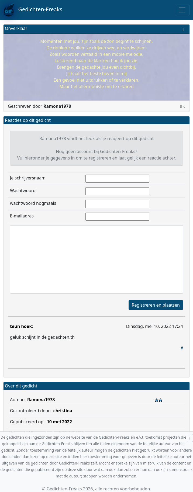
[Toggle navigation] (182, 10)
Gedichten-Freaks (32, 10)
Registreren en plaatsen (156, 305)
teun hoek (21, 326)
